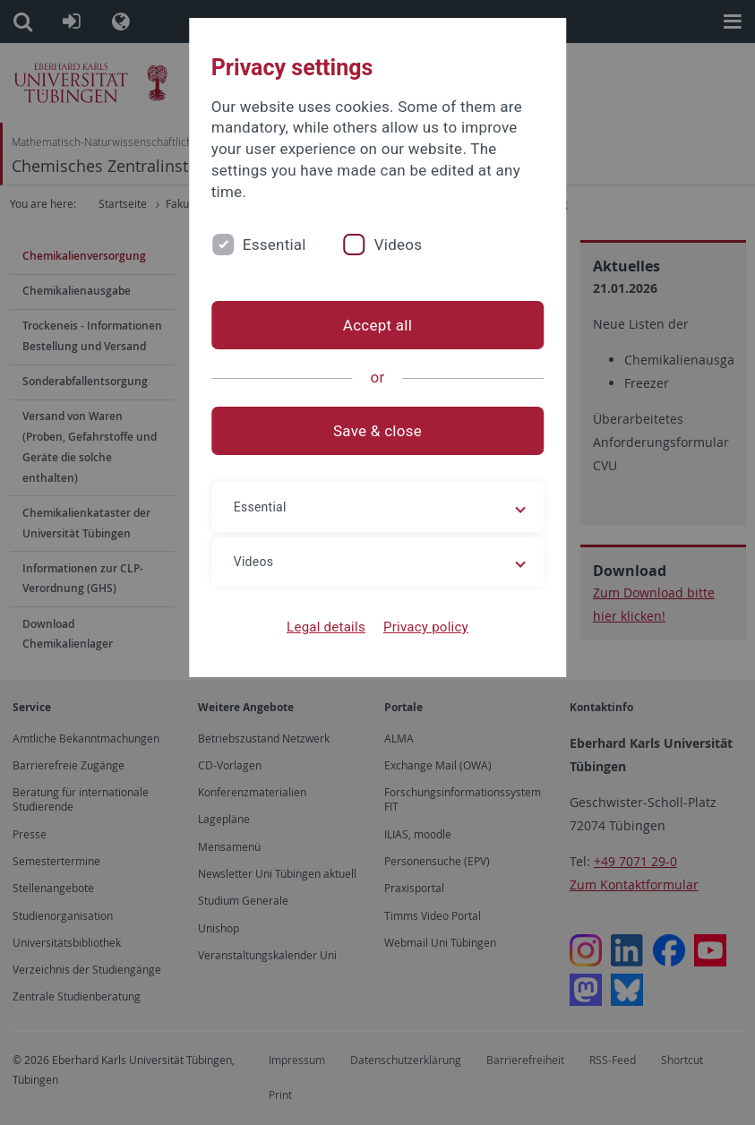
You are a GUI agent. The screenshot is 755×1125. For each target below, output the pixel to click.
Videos (398, 244)
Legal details (326, 627)
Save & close (377, 431)
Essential (274, 244)
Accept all (377, 325)
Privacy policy (425, 627)
